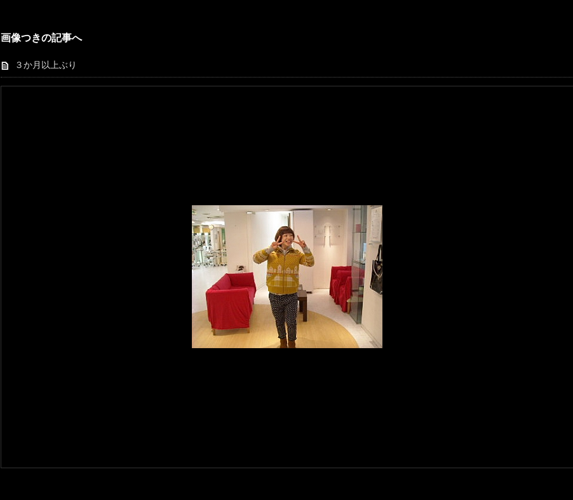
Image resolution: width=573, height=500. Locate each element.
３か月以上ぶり (46, 65)
